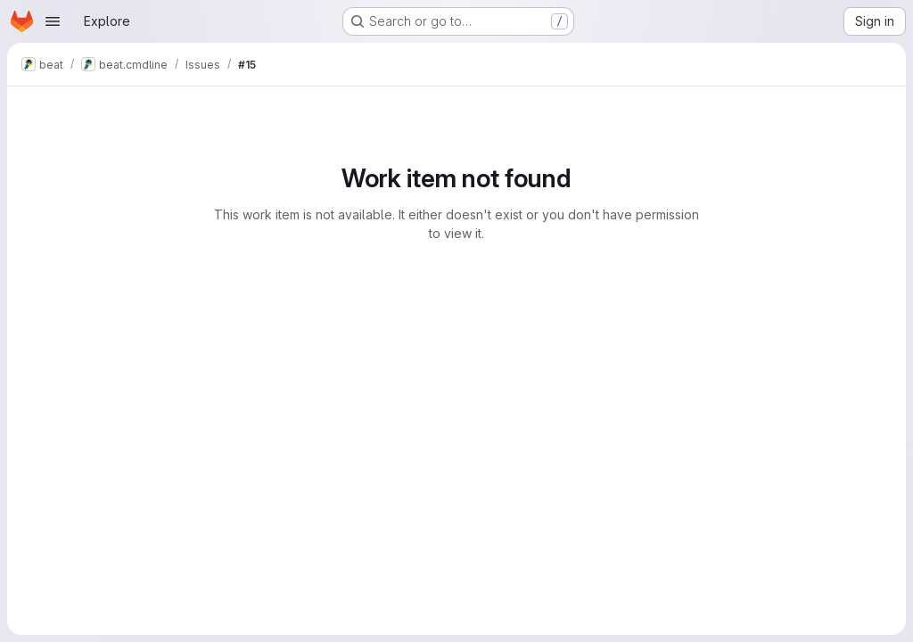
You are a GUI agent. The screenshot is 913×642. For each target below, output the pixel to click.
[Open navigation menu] (52, 21)
